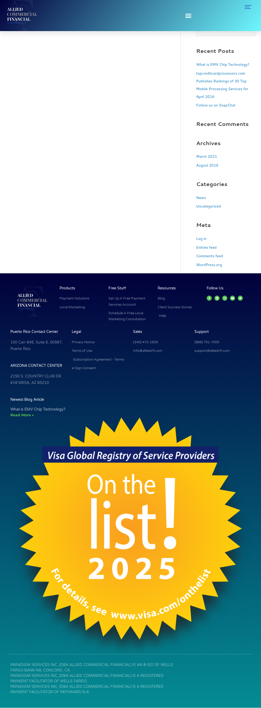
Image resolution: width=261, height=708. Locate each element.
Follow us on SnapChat (217, 105)
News (201, 198)
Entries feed (207, 247)
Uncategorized (209, 206)
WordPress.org (209, 265)
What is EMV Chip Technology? (224, 64)
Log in (201, 238)
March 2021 (207, 157)
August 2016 (208, 165)
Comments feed (210, 256)
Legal (76, 332)
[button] (188, 15)
